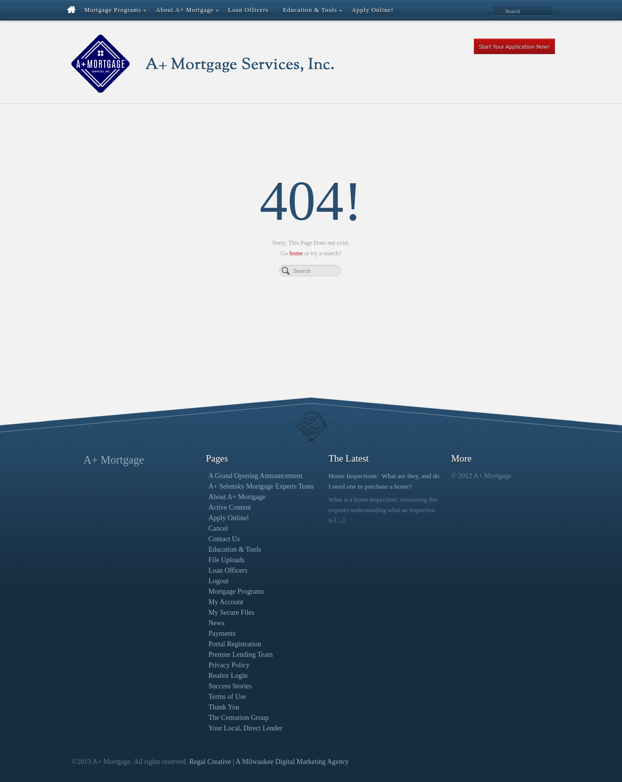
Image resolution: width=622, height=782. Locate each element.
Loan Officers (228, 570)
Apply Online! (229, 518)
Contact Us (224, 539)
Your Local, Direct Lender (246, 728)
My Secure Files (232, 612)
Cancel (218, 528)
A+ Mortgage (114, 460)
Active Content (230, 507)
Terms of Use (227, 696)
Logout (219, 581)
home (296, 253)
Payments (222, 633)
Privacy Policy (229, 665)
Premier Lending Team (241, 654)
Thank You (224, 707)
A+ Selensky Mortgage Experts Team (261, 486)
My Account (226, 602)
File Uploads (227, 560)
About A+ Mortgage (237, 497)
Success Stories (230, 686)
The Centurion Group (239, 717)
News (217, 623)
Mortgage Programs (237, 591)
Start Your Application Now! (514, 46)
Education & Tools (235, 549)
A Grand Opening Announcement (256, 476)
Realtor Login (228, 675)
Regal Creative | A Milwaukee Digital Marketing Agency (269, 761)
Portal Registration (235, 644)
